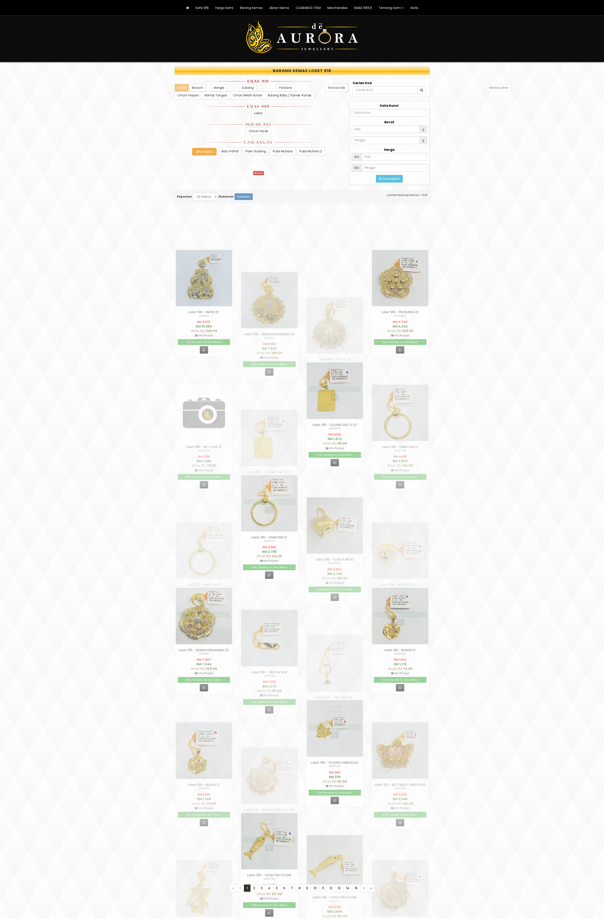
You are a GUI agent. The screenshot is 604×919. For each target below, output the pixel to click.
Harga (389, 153)
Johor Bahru (148, 151)
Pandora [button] (480, 87)
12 (331, 888)
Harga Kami (224, 8)
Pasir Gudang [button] (311, 151)
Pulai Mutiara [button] (339, 151)
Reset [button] (258, 175)
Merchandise (337, 8)
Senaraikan (389, 182)
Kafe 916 (202, 8)
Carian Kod (362, 86)
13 (339, 888)
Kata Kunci (389, 109)
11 (323, 888)
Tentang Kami (391, 8)
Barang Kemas (251, 8)
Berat (389, 125)
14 (347, 888)
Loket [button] (277, 113)
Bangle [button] (309, 87)
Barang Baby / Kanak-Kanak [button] (306, 95)
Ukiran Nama (279, 8)
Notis (414, 8)
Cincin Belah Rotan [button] (263, 95)
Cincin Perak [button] (278, 131)
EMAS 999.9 (363, 8)
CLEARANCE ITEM (308, 8)
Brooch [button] (253, 87)
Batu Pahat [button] (286, 151)
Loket (152, 87)
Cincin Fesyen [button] (201, 95)
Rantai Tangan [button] (230, 95)
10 (315, 888)
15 (356, 888)
